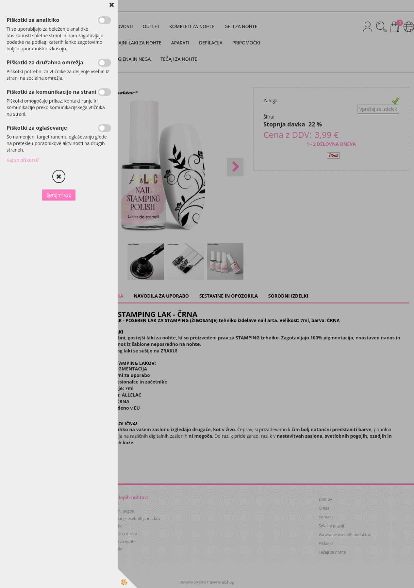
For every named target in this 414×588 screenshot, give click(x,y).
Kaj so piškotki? (23, 160)
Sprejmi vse (58, 195)
